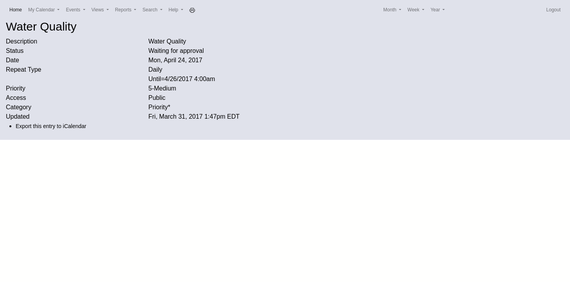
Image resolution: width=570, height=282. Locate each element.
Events (73, 10)
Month (390, 10)
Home (17, 9)
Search (150, 10)
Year (436, 10)
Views (98, 10)
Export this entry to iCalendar (51, 126)
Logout (553, 10)
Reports (124, 10)
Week (414, 10)
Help (174, 10)
